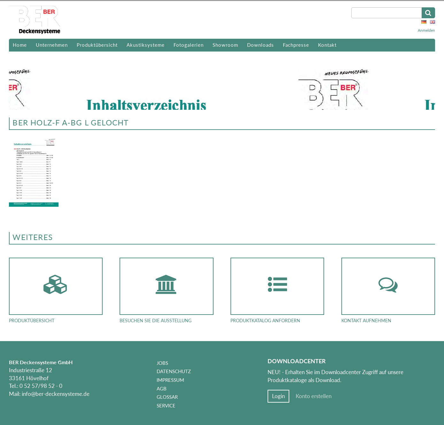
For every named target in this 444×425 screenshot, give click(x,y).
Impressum (170, 380)
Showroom (225, 45)
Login (278, 396)
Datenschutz (174, 371)
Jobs (162, 363)
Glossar (167, 397)
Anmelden (426, 30)
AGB (162, 388)
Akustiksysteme (146, 45)
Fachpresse (296, 45)
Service (166, 405)
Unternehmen (52, 45)
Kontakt (327, 45)
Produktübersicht (97, 45)
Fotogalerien (189, 45)
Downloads (260, 45)
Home (20, 45)
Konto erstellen (313, 396)
